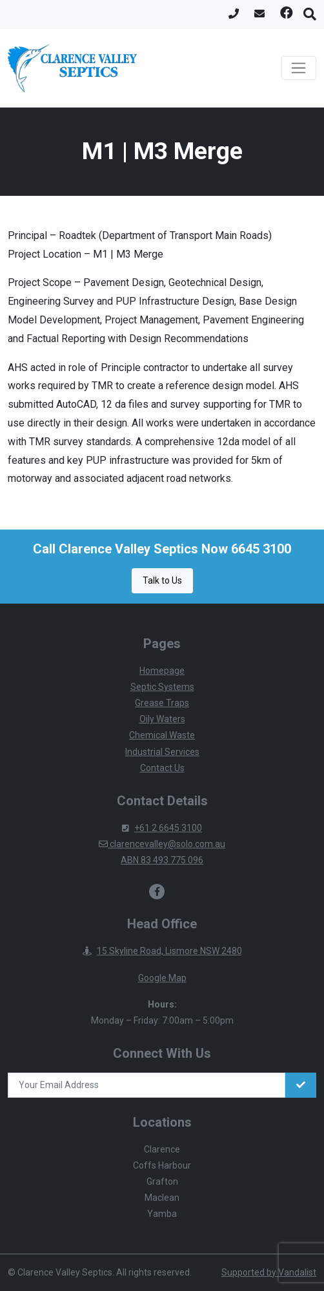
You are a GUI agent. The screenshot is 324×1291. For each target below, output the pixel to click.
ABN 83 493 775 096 (162, 860)
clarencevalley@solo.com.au (162, 844)
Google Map (162, 978)
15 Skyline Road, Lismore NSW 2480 (162, 951)
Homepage (162, 670)
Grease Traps (162, 703)
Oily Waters (162, 719)
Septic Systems (162, 687)
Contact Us (162, 768)
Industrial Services (162, 752)
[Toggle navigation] (298, 68)
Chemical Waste (162, 735)
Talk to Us (162, 580)
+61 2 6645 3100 (162, 828)
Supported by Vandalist (268, 1272)
